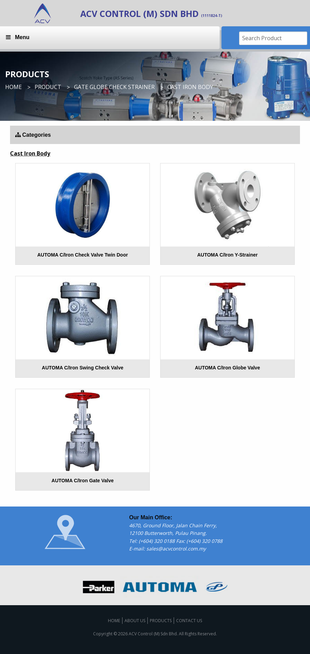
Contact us (189, 621)
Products (161, 621)
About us (135, 621)
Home (13, 87)
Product (48, 87)
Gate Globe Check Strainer (114, 87)
